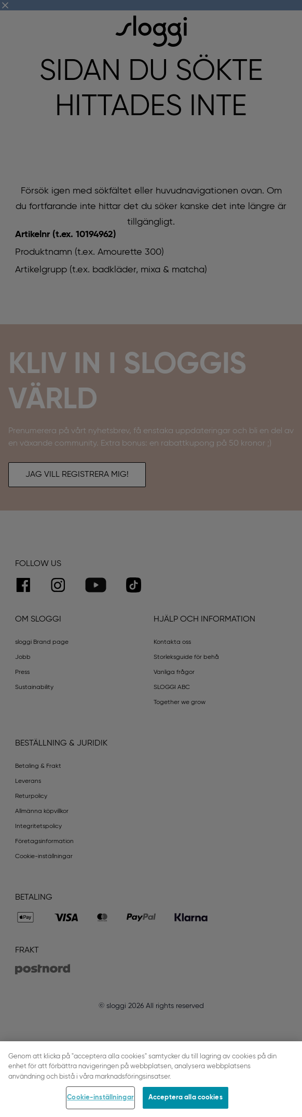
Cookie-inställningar (100, 1097)
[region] (151, 1079)
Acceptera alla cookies (185, 1097)
